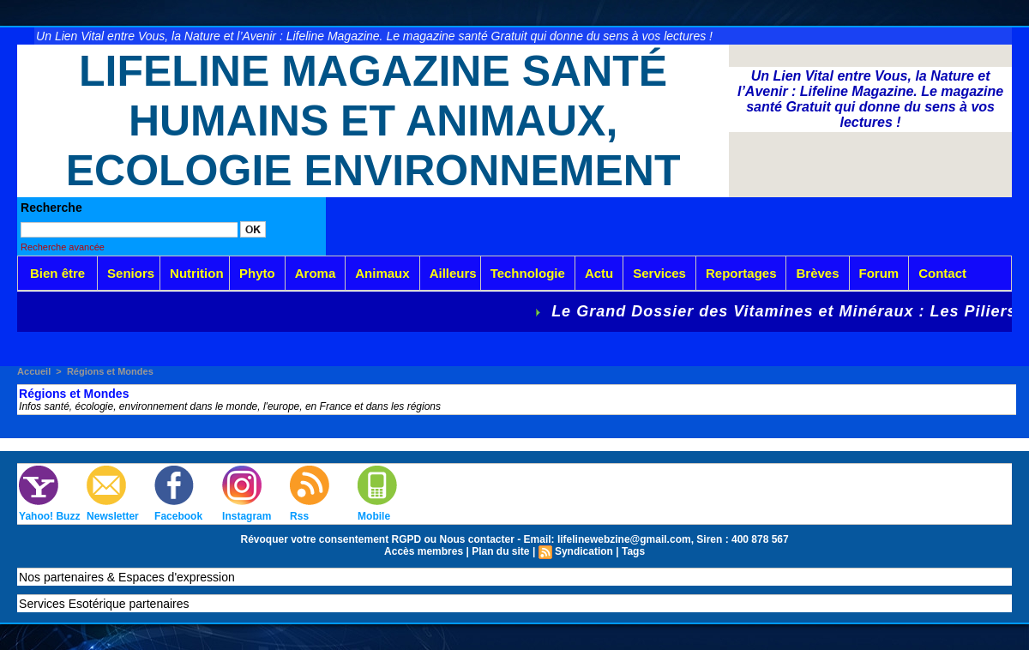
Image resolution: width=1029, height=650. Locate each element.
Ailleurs (453, 273)
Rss (299, 516)
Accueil (34, 371)
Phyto (257, 273)
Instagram (246, 516)
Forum (879, 273)
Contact (942, 273)
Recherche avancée (63, 247)
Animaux (382, 273)
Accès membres (423, 551)
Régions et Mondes (110, 371)
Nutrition (196, 273)
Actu (599, 273)
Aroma (315, 273)
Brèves (817, 273)
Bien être (57, 273)
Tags (633, 551)
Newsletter (113, 516)
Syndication (584, 551)
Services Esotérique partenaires (104, 604)
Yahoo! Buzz (49, 516)
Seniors (130, 273)
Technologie (527, 273)
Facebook (178, 516)
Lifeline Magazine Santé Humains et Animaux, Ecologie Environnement (373, 121)
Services (659, 273)
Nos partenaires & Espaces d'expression (127, 577)
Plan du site (500, 551)
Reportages (741, 273)
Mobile (374, 516)
